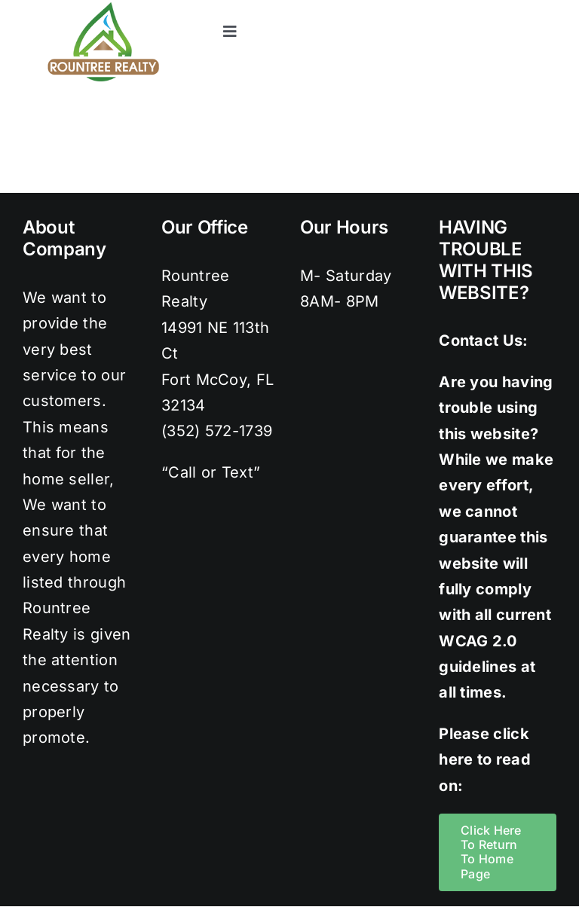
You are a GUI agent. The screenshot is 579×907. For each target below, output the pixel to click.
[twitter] (457, 7)
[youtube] (548, 7)
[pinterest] (517, 7)
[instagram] (487, 7)
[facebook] (426, 7)
